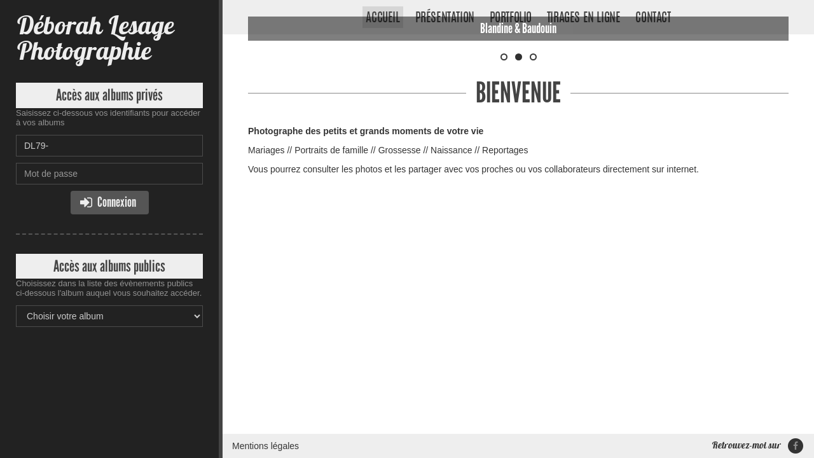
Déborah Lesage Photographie (95, 38)
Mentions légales (265, 232)
